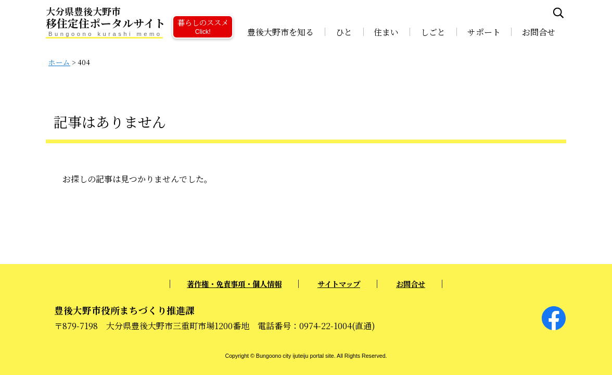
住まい (386, 32)
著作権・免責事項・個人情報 (234, 283)
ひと (344, 32)
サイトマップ (338, 283)
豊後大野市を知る (280, 32)
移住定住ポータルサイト (139, 18)
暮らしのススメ (202, 26)
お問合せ (538, 32)
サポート (484, 32)
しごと (432, 32)
